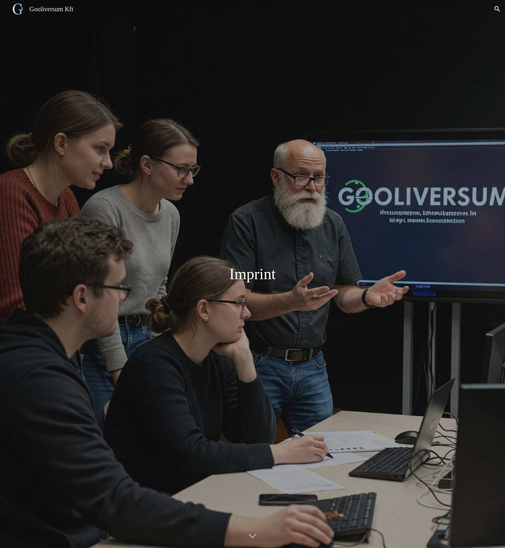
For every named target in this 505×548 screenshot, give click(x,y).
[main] (252, 274)
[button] (497, 9)
